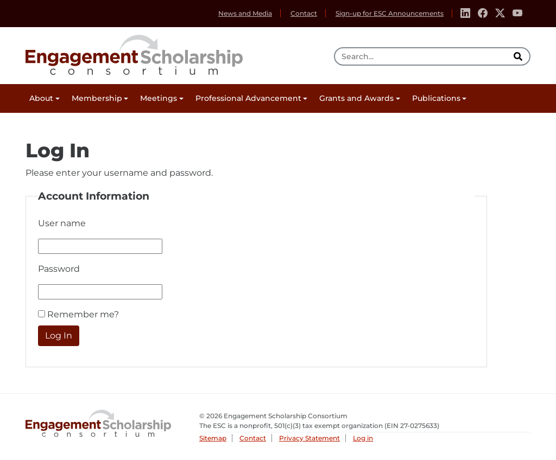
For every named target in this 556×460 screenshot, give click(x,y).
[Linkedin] (465, 14)
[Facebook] (483, 14)
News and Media (245, 13)
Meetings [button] (158, 98)
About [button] (41, 98)
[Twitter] (500, 14)
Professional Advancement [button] (248, 98)
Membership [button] (97, 98)
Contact (303, 13)
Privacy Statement (309, 438)
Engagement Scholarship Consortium (134, 53)
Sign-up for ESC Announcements (390, 13)
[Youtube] (517, 14)
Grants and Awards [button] (356, 98)
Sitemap (212, 438)
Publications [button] (436, 98)
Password (59, 269)
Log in (363, 438)
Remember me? (83, 314)
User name (62, 223)
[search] (519, 56)
